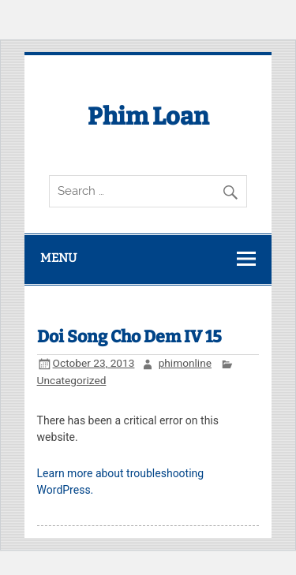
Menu (58, 258)
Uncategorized (72, 380)
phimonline (185, 363)
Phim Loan (148, 117)
